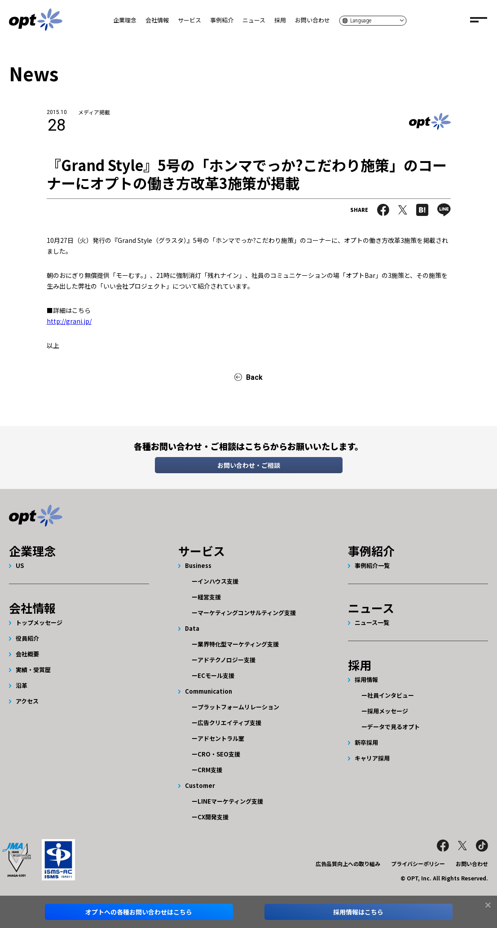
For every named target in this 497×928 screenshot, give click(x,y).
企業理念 (124, 20)
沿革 (21, 685)
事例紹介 (221, 20)
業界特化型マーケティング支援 (238, 644)
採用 (280, 20)
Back (254, 377)
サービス (189, 20)
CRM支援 (210, 769)
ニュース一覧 (372, 622)
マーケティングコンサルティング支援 (247, 612)
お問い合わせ (312, 20)
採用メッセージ (387, 711)
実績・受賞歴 (33, 669)
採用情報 (366, 679)
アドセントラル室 (221, 738)
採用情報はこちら (358, 911)
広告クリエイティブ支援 (229, 722)
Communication (208, 691)
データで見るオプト (393, 726)
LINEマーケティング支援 (230, 801)
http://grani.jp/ (69, 321)
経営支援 (209, 597)
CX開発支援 (213, 817)
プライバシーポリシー (418, 863)
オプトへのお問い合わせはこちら (138, 911)
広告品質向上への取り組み (348, 863)
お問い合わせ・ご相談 (248, 465)
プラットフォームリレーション (238, 707)
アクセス (27, 701)
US (20, 565)
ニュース (253, 20)
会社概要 (27, 654)
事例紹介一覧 (372, 565)
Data (192, 628)
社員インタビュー (390, 695)
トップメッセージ (39, 622)
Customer (200, 785)
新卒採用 (366, 742)
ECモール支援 (216, 675)
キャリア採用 (372, 758)
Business (198, 565)
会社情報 (157, 20)
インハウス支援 (218, 581)
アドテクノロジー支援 (226, 659)
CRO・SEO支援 (219, 754)
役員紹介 (27, 638)
